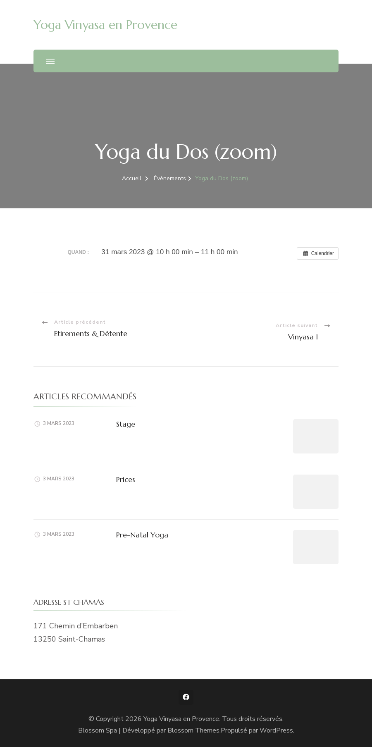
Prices (125, 479)
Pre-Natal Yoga (142, 534)
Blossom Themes (193, 730)
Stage (125, 424)
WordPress (276, 730)
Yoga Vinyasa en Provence (105, 24)
